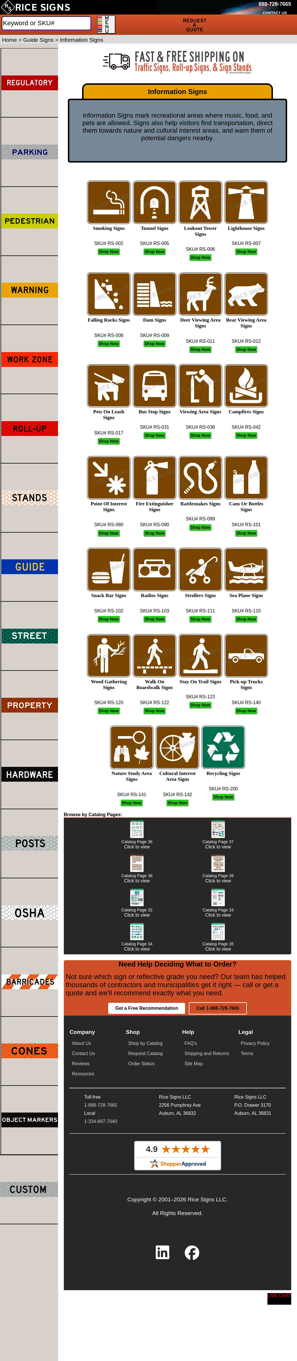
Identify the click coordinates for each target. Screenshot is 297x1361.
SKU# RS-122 (154, 702)
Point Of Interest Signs (109, 503)
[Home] (35, 7)
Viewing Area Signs (200, 408)
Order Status (141, 1291)
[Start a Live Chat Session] (279, 1299)
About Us (81, 1271)
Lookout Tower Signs (200, 228)
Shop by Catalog (145, 1271)
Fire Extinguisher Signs (154, 503)
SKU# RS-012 (246, 341)
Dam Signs (154, 317)
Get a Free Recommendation (146, 1236)
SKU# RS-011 (200, 341)
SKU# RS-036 (200, 427)
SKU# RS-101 (246, 524)
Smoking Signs (109, 225)
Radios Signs (154, 592)
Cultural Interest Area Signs (177, 773)
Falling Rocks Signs (109, 317)
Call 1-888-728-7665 (217, 1236)
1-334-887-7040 (100, 1349)
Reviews (80, 1291)
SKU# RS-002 (109, 243)
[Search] (46, 23)
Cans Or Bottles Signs (246, 503)
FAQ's (190, 1271)
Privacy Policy (255, 1271)
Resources (83, 1301)
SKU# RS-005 (154, 243)
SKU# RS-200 (223, 788)
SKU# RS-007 (246, 243)
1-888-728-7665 (100, 1333)
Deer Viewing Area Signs (200, 320)
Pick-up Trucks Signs (246, 681)
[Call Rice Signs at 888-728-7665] (274, 4)
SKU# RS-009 (154, 335)
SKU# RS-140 (246, 702)
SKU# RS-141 (131, 794)
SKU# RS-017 (109, 432)
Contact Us (83, 1281)
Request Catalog (145, 1281)
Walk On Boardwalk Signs (154, 681)
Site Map (193, 1291)
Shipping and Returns (206, 1281)
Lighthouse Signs (246, 225)
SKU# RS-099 (200, 518)
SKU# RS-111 (200, 610)
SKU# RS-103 (154, 610)
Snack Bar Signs (109, 592)
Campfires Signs (246, 408)
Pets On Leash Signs (109, 411)
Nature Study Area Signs (131, 773)
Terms (247, 1281)
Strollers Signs (200, 592)
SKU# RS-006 (200, 249)
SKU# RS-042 (246, 427)
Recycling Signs (223, 770)
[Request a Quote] (195, 24)
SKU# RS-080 (109, 524)
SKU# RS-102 (109, 610)
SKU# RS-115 (246, 610)
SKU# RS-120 (109, 702)
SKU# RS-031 (154, 427)
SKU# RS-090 (154, 524)
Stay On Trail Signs (200, 678)
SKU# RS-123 (200, 696)
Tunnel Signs (154, 225)
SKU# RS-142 (177, 794)
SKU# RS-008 (109, 335)
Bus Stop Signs (154, 408)
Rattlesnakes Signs (200, 500)
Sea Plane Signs (246, 592)
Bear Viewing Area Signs (246, 320)
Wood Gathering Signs (109, 681)
